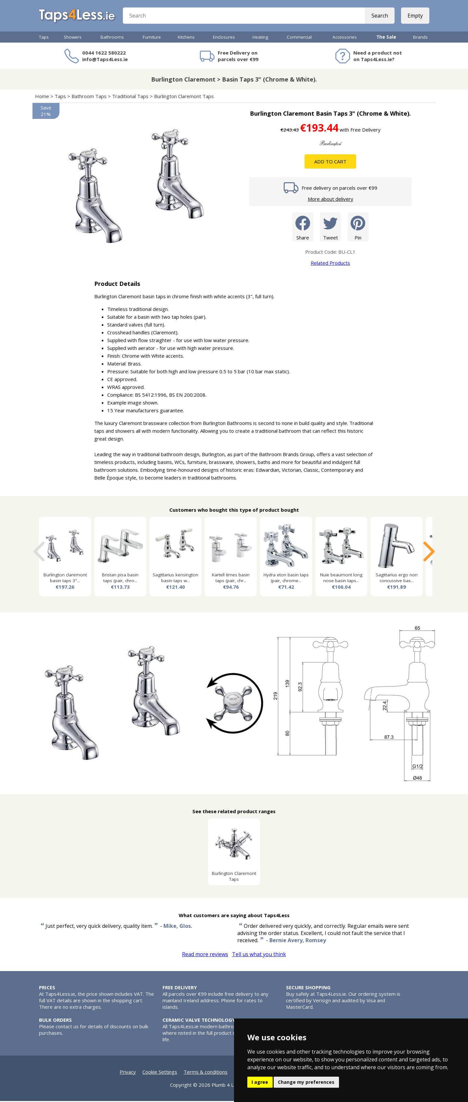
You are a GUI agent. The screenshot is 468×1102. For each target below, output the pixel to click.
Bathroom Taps (89, 97)
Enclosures (224, 38)
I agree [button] (260, 1082)
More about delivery (330, 200)
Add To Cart (330, 162)
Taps (44, 38)
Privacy (128, 1073)
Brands (420, 38)
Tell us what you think (259, 955)
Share (302, 227)
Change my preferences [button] (306, 1082)
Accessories (344, 38)
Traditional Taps (130, 97)
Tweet (330, 227)
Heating (260, 38)
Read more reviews (205, 955)
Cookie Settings (159, 1073)
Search (379, 16)
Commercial (299, 38)
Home (42, 97)
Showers (73, 38)
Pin (358, 227)
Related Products (330, 264)
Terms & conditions (206, 1073)
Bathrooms (112, 38)
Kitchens (186, 38)
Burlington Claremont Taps (184, 97)
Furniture (152, 38)
